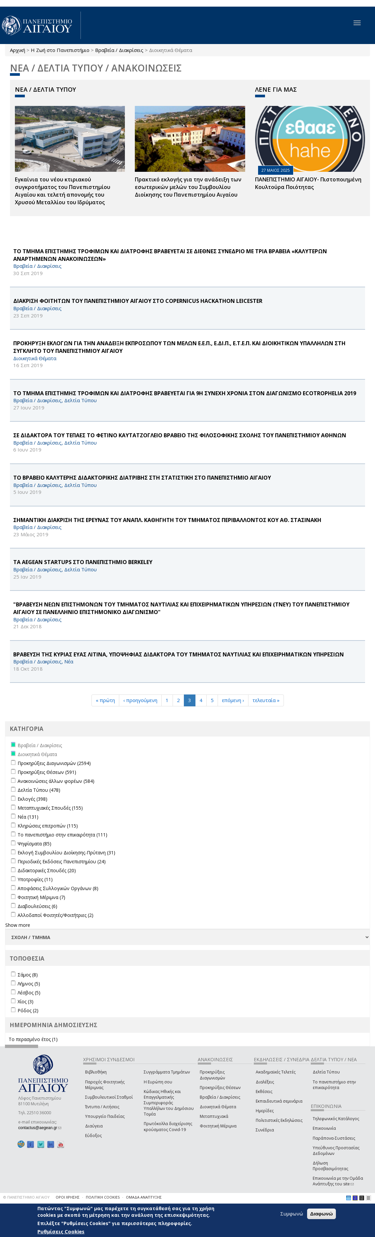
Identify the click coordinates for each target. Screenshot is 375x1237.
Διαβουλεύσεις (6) (37, 906)
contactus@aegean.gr (39, 1127)
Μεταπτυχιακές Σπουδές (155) (50, 808)
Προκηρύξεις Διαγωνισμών (212, 1074)
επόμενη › (233, 700)
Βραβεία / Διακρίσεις (119, 50)
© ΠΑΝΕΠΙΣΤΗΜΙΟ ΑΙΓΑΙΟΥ (26, 1197)
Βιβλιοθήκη (96, 1072)
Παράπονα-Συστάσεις (334, 1138)
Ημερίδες (265, 1111)
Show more (17, 925)
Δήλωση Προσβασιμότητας (330, 1165)
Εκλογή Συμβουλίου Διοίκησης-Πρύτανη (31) (66, 852)
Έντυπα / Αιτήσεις (102, 1107)
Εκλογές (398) (32, 799)
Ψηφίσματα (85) (34, 843)
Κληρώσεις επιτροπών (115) (48, 826)
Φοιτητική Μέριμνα (218, 1126)
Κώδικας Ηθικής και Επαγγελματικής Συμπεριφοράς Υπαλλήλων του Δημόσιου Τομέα (169, 1103)
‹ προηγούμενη (140, 700)
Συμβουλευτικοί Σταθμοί (109, 1097)
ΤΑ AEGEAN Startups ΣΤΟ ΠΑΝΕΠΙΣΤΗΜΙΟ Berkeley (82, 562)
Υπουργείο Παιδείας (105, 1116)
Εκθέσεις (264, 1091)
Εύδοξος (93, 1135)
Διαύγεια (94, 1126)
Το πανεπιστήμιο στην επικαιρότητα (334, 1084)
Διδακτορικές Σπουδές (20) (47, 870)
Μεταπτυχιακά (214, 1116)
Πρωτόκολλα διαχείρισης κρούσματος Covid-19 (168, 1126)
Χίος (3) (25, 1001)
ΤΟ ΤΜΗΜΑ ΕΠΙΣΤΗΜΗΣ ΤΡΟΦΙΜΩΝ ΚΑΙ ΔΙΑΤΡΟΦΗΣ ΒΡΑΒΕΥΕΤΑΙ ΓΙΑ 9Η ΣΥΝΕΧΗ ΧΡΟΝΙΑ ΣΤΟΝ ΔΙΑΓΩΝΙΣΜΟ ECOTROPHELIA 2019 (184, 393)
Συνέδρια (265, 1130)
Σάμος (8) (28, 975)
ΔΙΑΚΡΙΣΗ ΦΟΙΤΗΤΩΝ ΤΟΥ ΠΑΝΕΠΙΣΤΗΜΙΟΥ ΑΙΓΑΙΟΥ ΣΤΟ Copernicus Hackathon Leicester (137, 301)
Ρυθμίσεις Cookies (60, 1231)
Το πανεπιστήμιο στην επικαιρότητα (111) (62, 835)
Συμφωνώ (291, 1214)
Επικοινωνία (324, 1128)
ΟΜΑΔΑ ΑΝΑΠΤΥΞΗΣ (144, 1197)
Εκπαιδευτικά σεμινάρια (279, 1101)
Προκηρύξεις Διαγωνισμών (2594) (54, 763)
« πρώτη (105, 700)
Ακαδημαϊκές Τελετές (275, 1072)
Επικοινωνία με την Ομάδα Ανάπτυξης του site (338, 1181)
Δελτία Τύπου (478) (39, 790)
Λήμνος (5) (29, 983)
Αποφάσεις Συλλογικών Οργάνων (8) (58, 888)
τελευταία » (266, 700)
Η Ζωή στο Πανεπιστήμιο (60, 50)
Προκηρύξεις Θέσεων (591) (47, 772)
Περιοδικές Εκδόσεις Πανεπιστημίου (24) (62, 861)
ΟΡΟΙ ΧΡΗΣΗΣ (68, 1197)
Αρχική (17, 50)
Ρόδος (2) (28, 1010)
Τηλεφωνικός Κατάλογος (336, 1118)
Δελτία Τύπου (326, 1072)
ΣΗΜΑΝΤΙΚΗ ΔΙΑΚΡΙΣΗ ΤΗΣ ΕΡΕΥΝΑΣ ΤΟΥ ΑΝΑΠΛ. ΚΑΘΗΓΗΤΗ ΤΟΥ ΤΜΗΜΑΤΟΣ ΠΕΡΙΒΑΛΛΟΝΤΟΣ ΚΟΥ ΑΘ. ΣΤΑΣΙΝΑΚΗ (167, 520)
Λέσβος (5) (29, 992)
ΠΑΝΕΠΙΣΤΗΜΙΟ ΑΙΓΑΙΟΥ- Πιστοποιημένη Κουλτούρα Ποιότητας (308, 183)
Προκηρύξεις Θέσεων (220, 1087)
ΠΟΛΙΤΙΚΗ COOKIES (103, 1197)
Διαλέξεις (265, 1082)
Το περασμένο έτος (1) (33, 1039)
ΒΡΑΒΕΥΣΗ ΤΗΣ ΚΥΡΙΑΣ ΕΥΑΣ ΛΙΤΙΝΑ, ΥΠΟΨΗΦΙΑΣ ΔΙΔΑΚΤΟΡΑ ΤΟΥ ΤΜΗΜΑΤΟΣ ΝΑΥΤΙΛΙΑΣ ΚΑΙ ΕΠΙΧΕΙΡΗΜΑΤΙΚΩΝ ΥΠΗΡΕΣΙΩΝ (178, 654)
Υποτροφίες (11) (35, 879)
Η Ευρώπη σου (158, 1082)
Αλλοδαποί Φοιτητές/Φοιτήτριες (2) (55, 915)
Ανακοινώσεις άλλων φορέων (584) (56, 781)
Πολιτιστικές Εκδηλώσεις (279, 1120)
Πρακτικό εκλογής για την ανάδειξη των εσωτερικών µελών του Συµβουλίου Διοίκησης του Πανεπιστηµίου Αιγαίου (188, 187)
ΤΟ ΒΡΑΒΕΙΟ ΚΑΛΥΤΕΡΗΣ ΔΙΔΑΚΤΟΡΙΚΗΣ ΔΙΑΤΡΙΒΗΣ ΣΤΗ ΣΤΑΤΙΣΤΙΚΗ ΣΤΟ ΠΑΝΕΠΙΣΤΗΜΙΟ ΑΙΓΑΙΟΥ (142, 477)
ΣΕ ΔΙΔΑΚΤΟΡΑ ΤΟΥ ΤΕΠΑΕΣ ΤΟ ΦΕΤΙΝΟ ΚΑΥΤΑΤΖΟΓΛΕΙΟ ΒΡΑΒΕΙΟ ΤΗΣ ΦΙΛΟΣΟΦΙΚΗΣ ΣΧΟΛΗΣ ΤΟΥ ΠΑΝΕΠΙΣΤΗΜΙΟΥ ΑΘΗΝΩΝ (179, 435)
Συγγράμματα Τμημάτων (167, 1072)
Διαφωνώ (321, 1214)
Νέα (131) (28, 817)
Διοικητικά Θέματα (218, 1107)
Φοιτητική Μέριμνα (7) (41, 897)
